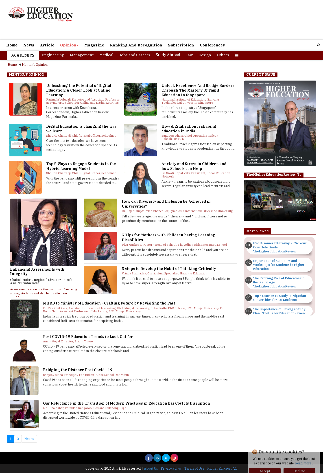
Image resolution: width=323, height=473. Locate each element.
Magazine (94, 45)
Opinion (69, 45)
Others (223, 55)
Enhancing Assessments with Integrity (37, 271)
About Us (151, 468)
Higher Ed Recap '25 (222, 468)
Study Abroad (168, 54)
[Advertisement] (213, 19)
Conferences (212, 45)
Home (11, 45)
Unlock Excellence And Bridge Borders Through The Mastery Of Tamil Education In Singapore (198, 90)
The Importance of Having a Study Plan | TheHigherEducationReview (279, 311)
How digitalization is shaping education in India (189, 128)
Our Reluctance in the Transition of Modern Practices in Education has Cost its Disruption (126, 403)
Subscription (181, 45)
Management (82, 55)
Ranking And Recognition (136, 45)
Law (189, 55)
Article (47, 45)
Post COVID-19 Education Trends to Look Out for (88, 336)
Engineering (53, 55)
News (28, 45)
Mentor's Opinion (35, 65)
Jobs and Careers (134, 55)
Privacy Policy (171, 468)
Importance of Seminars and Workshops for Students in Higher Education (278, 265)
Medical (106, 55)
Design (205, 55)
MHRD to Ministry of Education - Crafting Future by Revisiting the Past (109, 303)
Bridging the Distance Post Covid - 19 (77, 370)
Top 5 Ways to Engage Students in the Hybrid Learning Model (81, 166)
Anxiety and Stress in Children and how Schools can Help (194, 166)
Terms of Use (194, 468)
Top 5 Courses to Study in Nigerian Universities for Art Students (279, 298)
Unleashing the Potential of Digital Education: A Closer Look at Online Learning (78, 90)
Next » (29, 439)
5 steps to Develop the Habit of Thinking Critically (169, 268)
